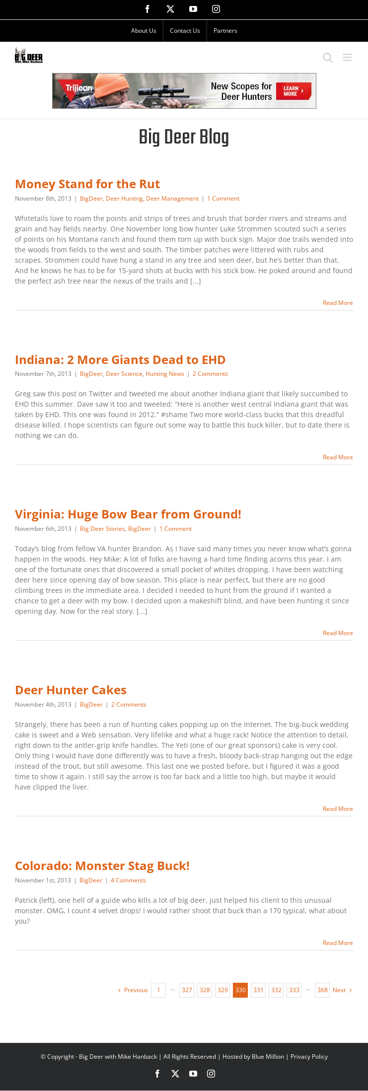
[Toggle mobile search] (328, 57)
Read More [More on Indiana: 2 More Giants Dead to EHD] (338, 457)
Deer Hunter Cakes (71, 690)
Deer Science (124, 373)
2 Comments (210, 373)
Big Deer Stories (102, 528)
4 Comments (128, 880)
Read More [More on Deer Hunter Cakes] (338, 808)
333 (294, 990)
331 (258, 990)
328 (205, 990)
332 (276, 990)
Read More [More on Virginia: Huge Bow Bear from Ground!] (338, 633)
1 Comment (223, 198)
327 (187, 990)
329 (223, 990)
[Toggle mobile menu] (348, 57)
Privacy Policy (309, 1056)
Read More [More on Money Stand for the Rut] (338, 302)
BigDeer (91, 198)
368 (322, 990)
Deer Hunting (124, 198)
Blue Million (268, 1056)
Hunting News (165, 373)
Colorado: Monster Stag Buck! (102, 865)
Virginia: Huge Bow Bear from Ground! (128, 514)
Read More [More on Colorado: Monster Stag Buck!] (338, 943)
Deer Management (172, 198)
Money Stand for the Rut (87, 184)
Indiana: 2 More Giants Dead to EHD (120, 359)
